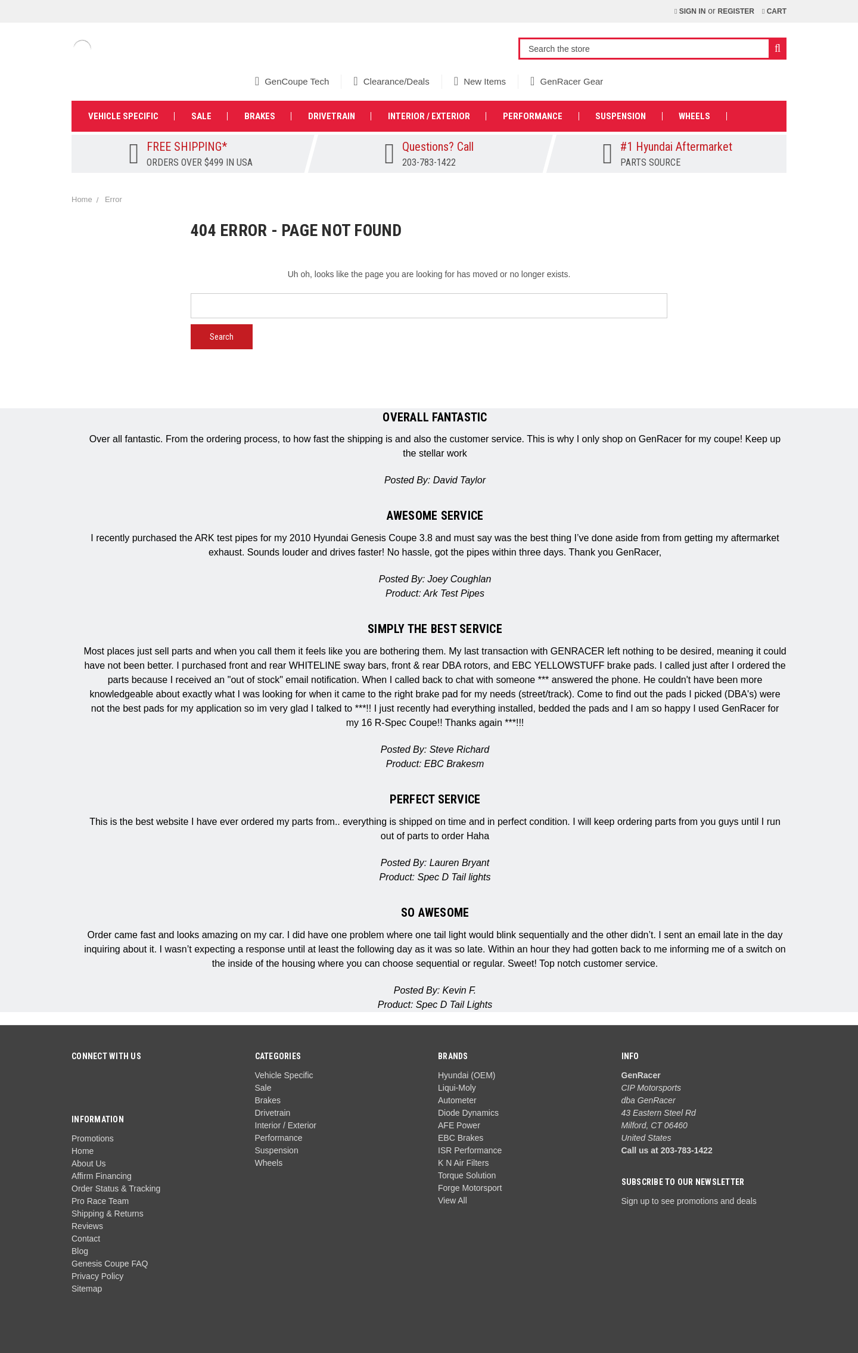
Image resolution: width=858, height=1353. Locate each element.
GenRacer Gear (566, 81)
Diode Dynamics (468, 1113)
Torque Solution (467, 1175)
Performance (532, 116)
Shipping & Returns (108, 1213)
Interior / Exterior (429, 116)
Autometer (457, 1100)
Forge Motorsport (470, 1188)
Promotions (93, 1138)
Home (83, 1151)
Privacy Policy (97, 1276)
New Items (480, 81)
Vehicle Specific (123, 116)
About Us (89, 1163)
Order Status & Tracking (116, 1188)
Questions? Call (438, 146)
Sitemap (87, 1288)
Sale (201, 116)
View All (452, 1200)
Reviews (87, 1226)
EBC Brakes (460, 1138)
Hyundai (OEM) (466, 1075)
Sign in (689, 11)
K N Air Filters (463, 1163)
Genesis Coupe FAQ (110, 1263)
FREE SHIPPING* (187, 146)
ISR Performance (470, 1150)
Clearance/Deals (391, 81)
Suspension (620, 116)
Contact (86, 1238)
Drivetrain (331, 116)
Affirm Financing (102, 1176)
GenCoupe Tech (292, 81)
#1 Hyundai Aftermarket (676, 146)
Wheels (694, 116)
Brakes (259, 116)
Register (736, 11)
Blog (80, 1251)
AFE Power (459, 1125)
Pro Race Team (100, 1201)
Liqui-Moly (457, 1088)
